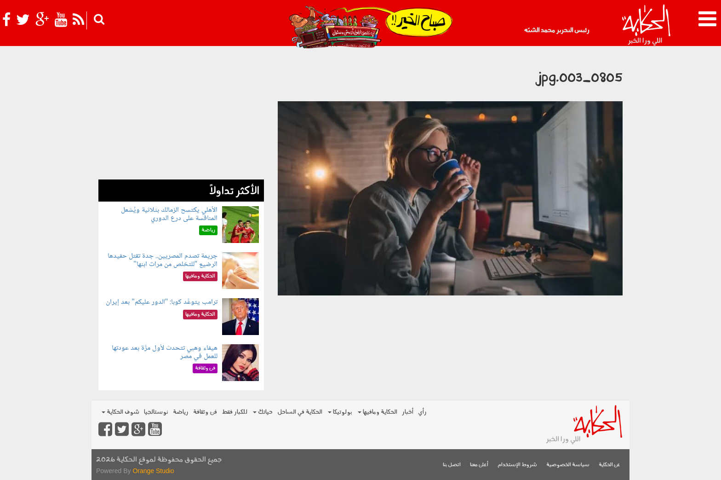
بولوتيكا (340, 412)
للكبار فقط (234, 412)
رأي (422, 412)
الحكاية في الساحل (299, 412)
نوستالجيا (156, 412)
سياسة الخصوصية (567, 465)
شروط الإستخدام (517, 465)
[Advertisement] (181, 115)
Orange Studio (153, 470)
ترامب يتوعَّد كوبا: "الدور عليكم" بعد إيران (161, 302)
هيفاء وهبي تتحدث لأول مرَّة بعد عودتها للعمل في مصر (164, 352)
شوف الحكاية (120, 412)
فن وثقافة (205, 412)
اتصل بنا (452, 465)
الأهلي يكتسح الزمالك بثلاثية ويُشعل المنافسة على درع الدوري (169, 214)
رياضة (181, 412)
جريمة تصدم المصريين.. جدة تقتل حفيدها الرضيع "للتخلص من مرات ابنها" (162, 260)
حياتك (263, 412)
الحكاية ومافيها (377, 412)
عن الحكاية (609, 465)
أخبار (407, 412)
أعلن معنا (479, 465)
